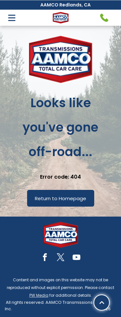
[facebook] (45, 258)
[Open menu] (12, 18)
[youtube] (76, 258)
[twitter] (61, 258)
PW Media (38, 295)
